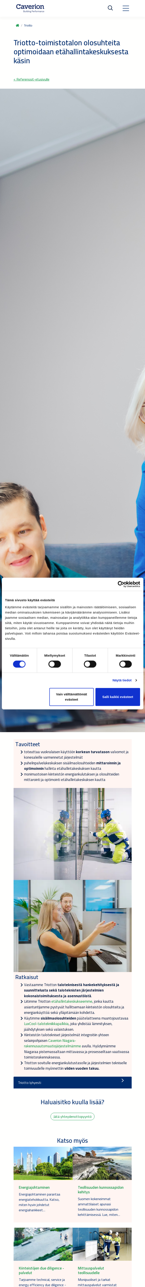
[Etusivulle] (30, 8)
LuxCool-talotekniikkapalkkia (46, 1023)
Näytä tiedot (122, 680)
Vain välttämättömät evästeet (71, 696)
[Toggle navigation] (126, 8)
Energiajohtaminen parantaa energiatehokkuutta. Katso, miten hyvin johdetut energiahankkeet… (39, 1202)
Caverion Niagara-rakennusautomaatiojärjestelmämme (52, 1043)
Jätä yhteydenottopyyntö (72, 1116)
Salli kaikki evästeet (117, 697)
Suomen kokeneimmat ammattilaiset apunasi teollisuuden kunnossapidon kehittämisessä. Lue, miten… (99, 1207)
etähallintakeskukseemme (71, 1001)
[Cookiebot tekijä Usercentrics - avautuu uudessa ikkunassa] (121, 584)
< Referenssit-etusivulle (31, 79)
